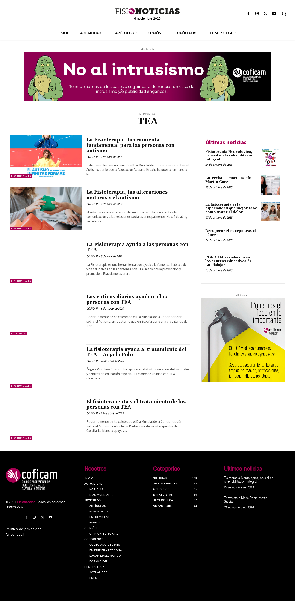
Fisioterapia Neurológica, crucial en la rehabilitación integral (230, 156)
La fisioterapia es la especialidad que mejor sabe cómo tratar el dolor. (231, 208)
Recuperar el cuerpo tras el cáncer (230, 233)
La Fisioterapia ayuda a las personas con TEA (137, 247)
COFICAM (91, 157)
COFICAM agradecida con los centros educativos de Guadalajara (229, 261)
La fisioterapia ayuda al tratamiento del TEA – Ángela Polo (136, 352)
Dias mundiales (21, 176)
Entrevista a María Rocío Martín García (228, 180)
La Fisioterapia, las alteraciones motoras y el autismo (127, 195)
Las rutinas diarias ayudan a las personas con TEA (126, 299)
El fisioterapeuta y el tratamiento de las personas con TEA (136, 404)
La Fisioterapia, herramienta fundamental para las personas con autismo (130, 145)
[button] (283, 13)
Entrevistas (19, 333)
